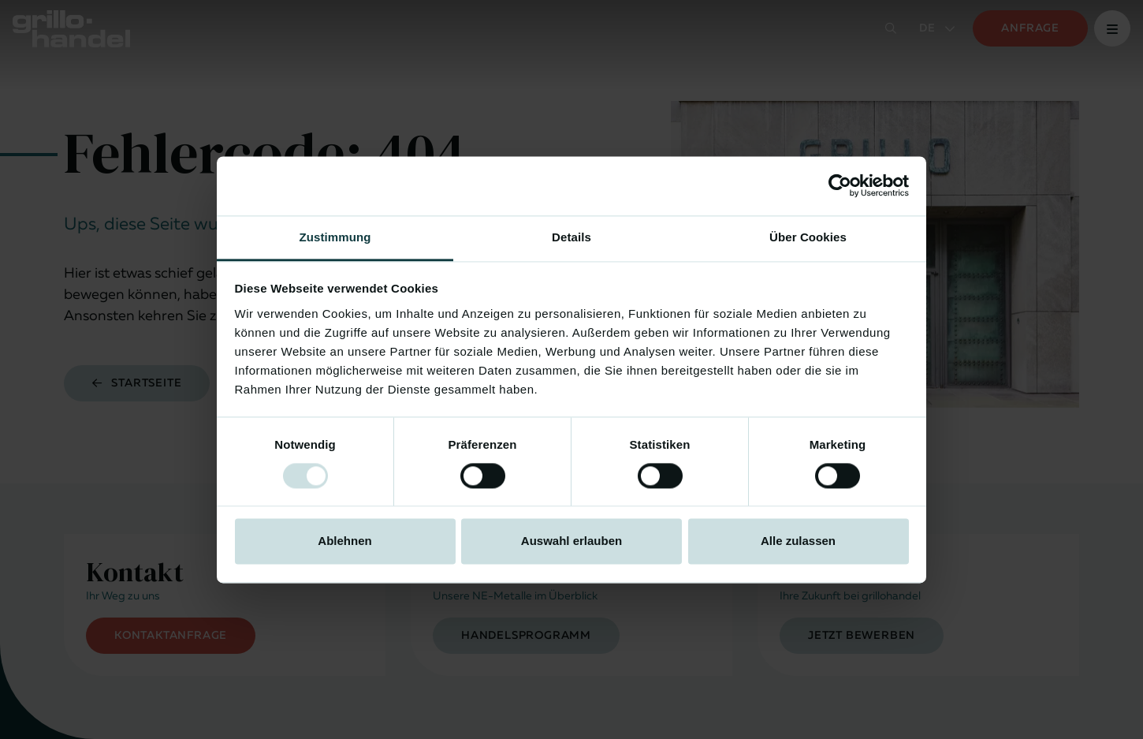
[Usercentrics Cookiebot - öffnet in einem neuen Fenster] (840, 185)
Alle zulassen (798, 541)
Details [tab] (571, 237)
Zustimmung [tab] (335, 237)
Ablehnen (344, 541)
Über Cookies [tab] (808, 237)
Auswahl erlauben (571, 541)
